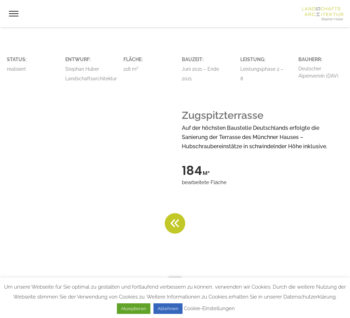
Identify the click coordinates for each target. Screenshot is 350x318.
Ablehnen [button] (168, 308)
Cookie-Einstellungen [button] (209, 308)
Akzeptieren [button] (133, 308)
